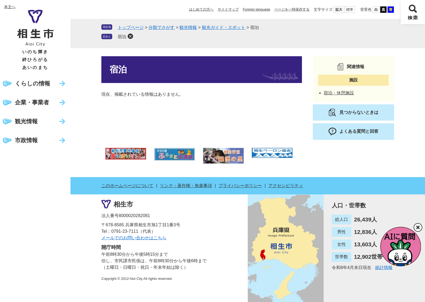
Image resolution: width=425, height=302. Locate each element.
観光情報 (26, 121)
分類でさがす (162, 27)
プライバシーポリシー (240, 185)
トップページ (131, 27)
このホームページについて (127, 185)
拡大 (338, 10)
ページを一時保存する (292, 9)
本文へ (9, 7)
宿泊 (122, 36)
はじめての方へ (201, 9)
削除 (130, 36)
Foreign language (256, 9)
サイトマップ (228, 9)
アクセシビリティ (285, 185)
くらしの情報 (32, 83)
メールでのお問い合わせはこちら (133, 237)
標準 (349, 10)
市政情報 (26, 140)
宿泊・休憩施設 (339, 93)
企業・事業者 (32, 102)
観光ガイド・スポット (223, 27)
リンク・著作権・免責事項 (186, 185)
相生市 (123, 204)
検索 (413, 12)
